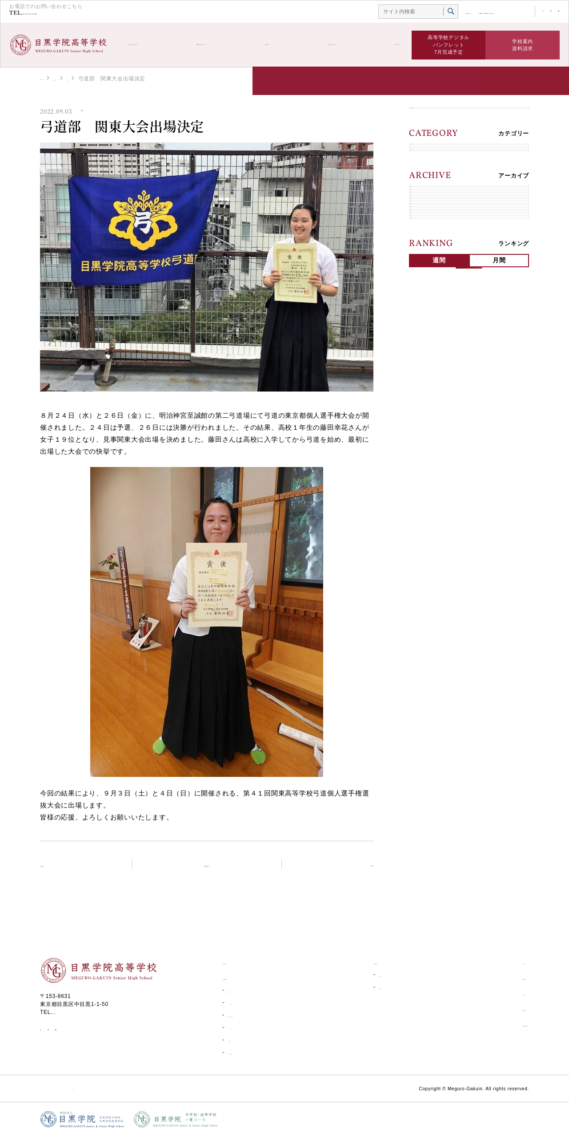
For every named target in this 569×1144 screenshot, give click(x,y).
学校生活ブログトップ (212, 870)
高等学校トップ (59, 78)
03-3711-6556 (52, 14)
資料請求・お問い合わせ (493, 1032)
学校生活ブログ (330, 44)
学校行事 (427, 171)
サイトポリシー (60, 1096)
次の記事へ (345, 870)
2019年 (425, 413)
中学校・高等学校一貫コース (458, 12)
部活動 (277, 44)
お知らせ (387, 44)
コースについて (247, 1035)
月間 (499, 547)
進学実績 (239, 998)
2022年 (425, 351)
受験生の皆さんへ (221, 44)
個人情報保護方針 (197, 1096)
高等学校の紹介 (151, 44)
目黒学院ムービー (483, 1016)
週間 (439, 547)
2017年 (425, 455)
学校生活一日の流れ (253, 1023)
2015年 (425, 497)
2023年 (425, 330)
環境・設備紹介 (247, 1060)
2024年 (425, 309)
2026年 (425, 267)
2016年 (425, 476)
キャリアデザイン (439, 213)
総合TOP (403, 12)
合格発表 (358, 995)
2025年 (425, 288)
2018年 (425, 434)
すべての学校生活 (439, 117)
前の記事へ (67, 870)
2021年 (425, 371)
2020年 (425, 392)
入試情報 (358, 982)
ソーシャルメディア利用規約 (127, 1096)
